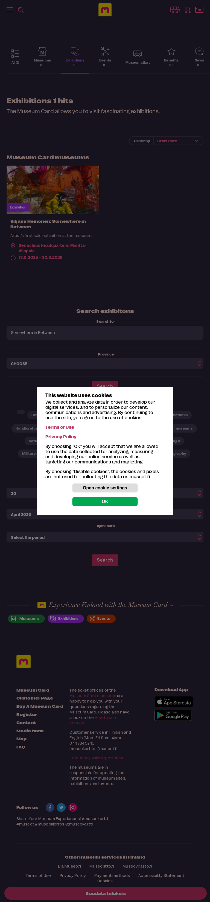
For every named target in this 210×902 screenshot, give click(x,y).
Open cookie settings (105, 488)
